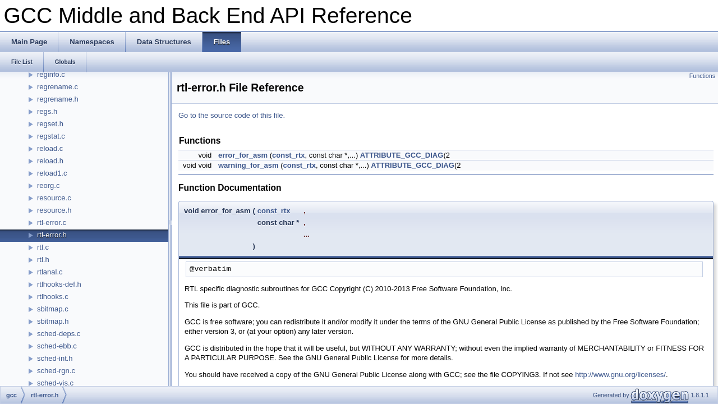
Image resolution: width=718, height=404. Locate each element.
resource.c (54, 198)
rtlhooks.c (52, 296)
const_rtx (288, 155)
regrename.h (58, 99)
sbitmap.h (52, 321)
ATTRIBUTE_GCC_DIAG (402, 155)
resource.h (54, 210)
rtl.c (43, 247)
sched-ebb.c (57, 346)
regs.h (47, 111)
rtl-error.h (52, 235)
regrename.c (57, 86)
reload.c (50, 148)
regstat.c (51, 136)
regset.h (50, 124)
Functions (702, 75)
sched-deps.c (58, 333)
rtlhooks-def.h (59, 284)
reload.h (50, 161)
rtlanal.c (50, 272)
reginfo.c (51, 74)
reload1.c (52, 173)
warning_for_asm (248, 165)
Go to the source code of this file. (231, 115)
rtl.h (43, 259)
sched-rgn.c (56, 370)
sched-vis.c (55, 383)
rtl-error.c (51, 222)
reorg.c (48, 185)
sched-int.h (55, 358)
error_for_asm (243, 155)
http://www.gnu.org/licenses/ (620, 374)
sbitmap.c (52, 309)
